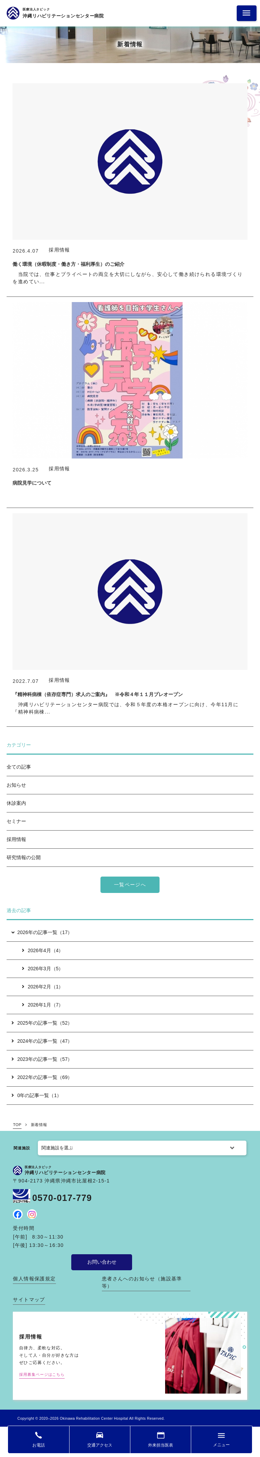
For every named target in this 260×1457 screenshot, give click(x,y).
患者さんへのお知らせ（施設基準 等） (142, 1282)
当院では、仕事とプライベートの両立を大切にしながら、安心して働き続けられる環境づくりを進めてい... (128, 277)
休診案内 (16, 803)
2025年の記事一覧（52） (42, 1023)
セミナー (16, 821)
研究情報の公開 (24, 857)
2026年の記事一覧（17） (41, 932)
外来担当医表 (160, 1445)
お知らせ (16, 785)
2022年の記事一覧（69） (42, 1077)
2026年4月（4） (43, 950)
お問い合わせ (101, 1262)
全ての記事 (19, 767)
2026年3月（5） (43, 968)
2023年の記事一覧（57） (42, 1059)
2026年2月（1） (43, 986)
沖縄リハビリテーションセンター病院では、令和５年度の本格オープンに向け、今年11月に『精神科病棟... (125, 708)
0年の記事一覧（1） (36, 1095)
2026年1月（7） (43, 1005)
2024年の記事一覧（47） (42, 1041)
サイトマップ (29, 1299)
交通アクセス (99, 1445)
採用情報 (16, 839)
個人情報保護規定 (34, 1278)
